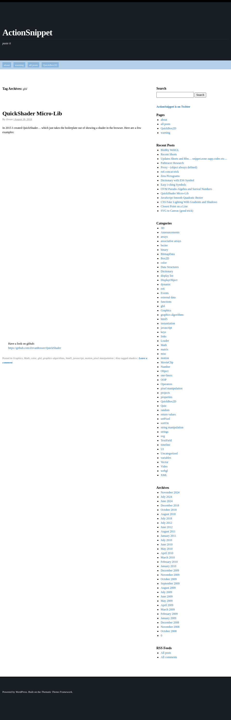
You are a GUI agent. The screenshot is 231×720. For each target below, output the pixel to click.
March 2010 (168, 557)
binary (164, 249)
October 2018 (169, 509)
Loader (165, 340)
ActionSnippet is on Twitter (173, 106)
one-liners (166, 375)
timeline (165, 444)
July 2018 (166, 518)
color (34, 358)
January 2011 (168, 535)
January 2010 (168, 566)
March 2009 (168, 609)
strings (164, 431)
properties (166, 397)
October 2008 (169, 631)
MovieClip (167, 362)
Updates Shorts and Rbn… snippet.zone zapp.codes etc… (194, 158)
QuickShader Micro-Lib (32, 113)
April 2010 (167, 553)
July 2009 (166, 592)
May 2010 (167, 548)
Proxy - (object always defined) (179, 167)
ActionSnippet (27, 32)
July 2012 (166, 522)
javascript (78, 358)
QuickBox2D (50, 65)
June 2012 (167, 527)
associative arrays (171, 241)
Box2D (165, 258)
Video (164, 466)
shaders (133, 358)
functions (166, 301)
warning (19, 65)
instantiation (168, 323)
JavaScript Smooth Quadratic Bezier (182, 197)
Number (165, 366)
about (7, 65)
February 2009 (169, 613)
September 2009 (170, 583)
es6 (163, 288)
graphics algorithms (53, 358)
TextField (166, 440)
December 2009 (170, 570)
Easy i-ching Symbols (173, 184)
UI (162, 449)
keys (163, 332)
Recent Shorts (169, 154)
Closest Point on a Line (174, 206)
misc (163, 353)
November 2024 (170, 492)
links (163, 336)
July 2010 (166, 540)
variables (166, 457)
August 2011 (168, 531)
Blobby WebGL (170, 150)
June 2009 (167, 596)
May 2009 (167, 600)
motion (88, 358)
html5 (69, 358)
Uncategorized (169, 453)
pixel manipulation (104, 358)
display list (167, 275)
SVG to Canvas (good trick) (177, 210)
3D (162, 228)
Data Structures (170, 267)
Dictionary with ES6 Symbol (177, 180)
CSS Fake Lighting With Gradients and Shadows (189, 202)
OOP (164, 379)
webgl (164, 470)
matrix (164, 349)
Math (27, 358)
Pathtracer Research (172, 163)
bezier (164, 245)
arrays (164, 236)
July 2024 (166, 496)
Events (165, 293)
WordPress (21, 691)
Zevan (9, 119)
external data (168, 297)
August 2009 (168, 587)
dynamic (166, 284)
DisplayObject (169, 280)
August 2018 (168, 514)
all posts (33, 65)
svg (163, 436)
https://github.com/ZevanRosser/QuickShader (34, 348)
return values (168, 414)
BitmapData (168, 254)
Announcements (170, 232)
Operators (166, 384)
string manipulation (172, 427)
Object (164, 371)
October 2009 (169, 579)
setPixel (165, 418)
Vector (164, 462)
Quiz (163, 405)
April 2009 (167, 605)
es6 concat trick (170, 171)
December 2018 (170, 505)
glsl (40, 358)
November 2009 (170, 574)
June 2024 (167, 501)
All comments (169, 657)
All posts (166, 653)
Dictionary (167, 271)
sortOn (165, 423)
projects (165, 392)
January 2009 (168, 618)
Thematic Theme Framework (56, 691)
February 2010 (169, 561)
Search (161, 88)
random (165, 410)
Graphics (18, 358)
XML (164, 475)
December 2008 (170, 622)
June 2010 (167, 544)
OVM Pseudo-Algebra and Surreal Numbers (186, 189)
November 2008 (170, 626)
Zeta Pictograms (170, 176)
